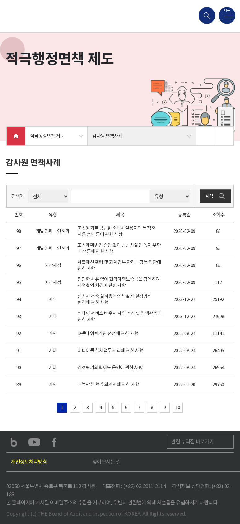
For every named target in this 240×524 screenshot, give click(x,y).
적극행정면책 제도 (47, 136)
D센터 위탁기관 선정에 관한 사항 (107, 333)
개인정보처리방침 (29, 462)
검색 (215, 196)
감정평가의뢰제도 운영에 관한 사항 (109, 367)
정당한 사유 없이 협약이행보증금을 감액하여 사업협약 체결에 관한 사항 (118, 282)
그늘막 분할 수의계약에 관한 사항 (108, 384)
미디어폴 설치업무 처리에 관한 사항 (110, 350)
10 (177, 407)
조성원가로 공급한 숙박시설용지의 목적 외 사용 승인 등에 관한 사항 (116, 231)
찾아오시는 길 (107, 462)
